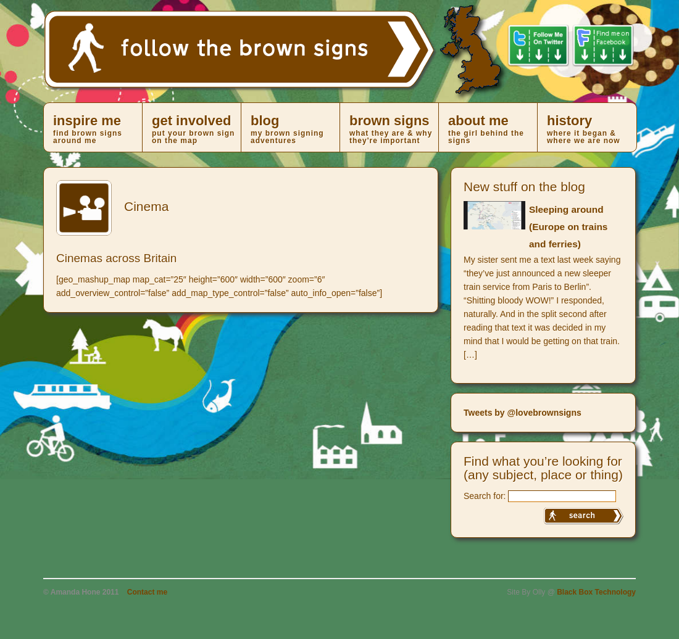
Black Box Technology (596, 592)
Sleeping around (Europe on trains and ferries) (568, 226)
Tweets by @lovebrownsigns (522, 413)
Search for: (485, 496)
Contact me (147, 592)
